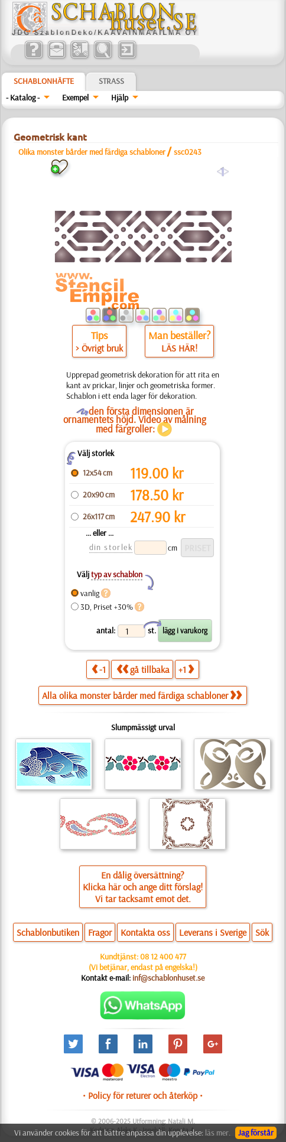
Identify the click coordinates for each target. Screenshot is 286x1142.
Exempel (75, 97)
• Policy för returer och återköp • (143, 1095)
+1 (186, 669)
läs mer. (217, 1132)
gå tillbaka (143, 669)
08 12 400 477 (163, 956)
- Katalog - (23, 97)
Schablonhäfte (44, 81)
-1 (99, 669)
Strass (111, 81)
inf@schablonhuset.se (168, 977)
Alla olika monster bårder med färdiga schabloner (142, 695)
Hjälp (119, 97)
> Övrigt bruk (99, 348)
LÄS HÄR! (179, 348)
